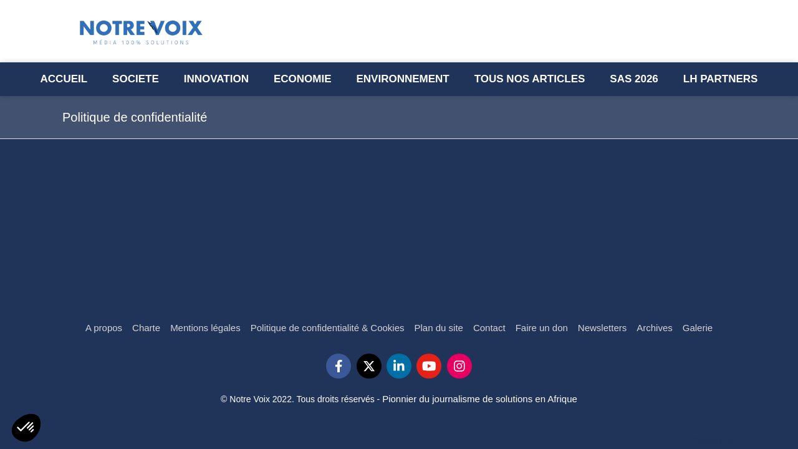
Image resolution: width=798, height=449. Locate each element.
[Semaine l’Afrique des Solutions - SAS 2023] (634, 79)
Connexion (713, 440)
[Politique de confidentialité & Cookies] (328, 327)
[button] (26, 428)
